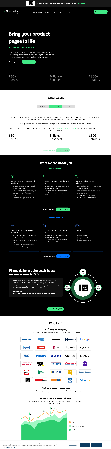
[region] (55, 445)
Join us (62, 12)
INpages (60, 128)
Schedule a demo (100, 12)
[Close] (108, 445)
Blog (55, 12)
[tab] (43, 106)
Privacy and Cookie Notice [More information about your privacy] (9, 447)
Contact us (70, 12)
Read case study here (55, 309)
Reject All (85, 445)
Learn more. (81, 3)
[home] (10, 12)
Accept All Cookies (96, 445)
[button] (37, 12)
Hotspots (73, 128)
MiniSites (67, 128)
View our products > (15, 62)
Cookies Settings (73, 445)
